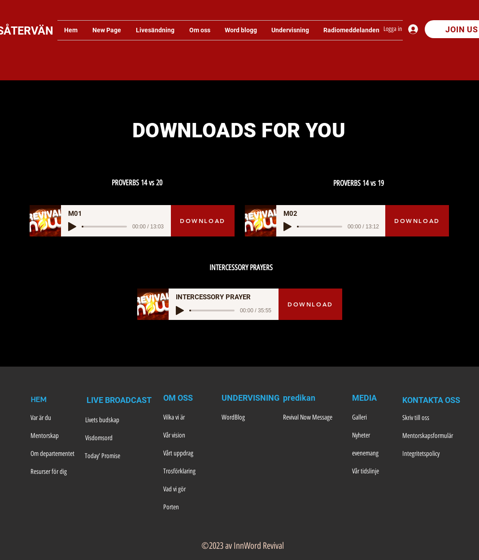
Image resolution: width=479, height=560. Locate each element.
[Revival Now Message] (312, 418)
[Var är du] (54, 418)
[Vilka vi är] (188, 418)
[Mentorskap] (54, 436)
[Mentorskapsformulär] (427, 436)
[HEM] (52, 400)
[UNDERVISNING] (250, 398)
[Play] (72, 226)
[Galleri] (374, 418)
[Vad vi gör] (188, 490)
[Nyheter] (374, 436)
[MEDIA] (374, 398)
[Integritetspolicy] (427, 454)
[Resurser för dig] (54, 472)
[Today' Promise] (109, 456)
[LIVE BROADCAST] (120, 400)
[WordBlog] (246, 418)
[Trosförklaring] (188, 472)
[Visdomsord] (110, 438)
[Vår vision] (188, 436)
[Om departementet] (54, 454)
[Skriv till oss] (427, 418)
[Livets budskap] (108, 420)
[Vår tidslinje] (374, 472)
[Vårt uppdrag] (188, 454)
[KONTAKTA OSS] (431, 400)
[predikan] (307, 398)
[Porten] (188, 507)
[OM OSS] (188, 398)
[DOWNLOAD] (203, 220)
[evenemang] (374, 454)
